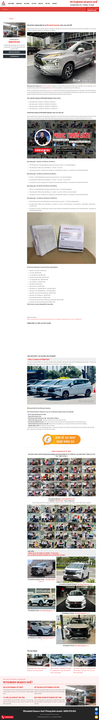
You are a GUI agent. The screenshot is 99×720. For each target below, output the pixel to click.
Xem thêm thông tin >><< (82, 645)
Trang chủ (5, 18)
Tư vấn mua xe (14, 56)
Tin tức (47, 3)
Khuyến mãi (5, 9)
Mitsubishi (50, 90)
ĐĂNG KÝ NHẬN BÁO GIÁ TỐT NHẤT (61, 451)
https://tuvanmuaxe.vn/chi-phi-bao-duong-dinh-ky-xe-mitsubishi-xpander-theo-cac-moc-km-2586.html (54, 319)
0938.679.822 (59, 501)
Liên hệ (54, 3)
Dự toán (26, 3)
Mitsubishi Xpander (53, 25)
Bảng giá (19, 3)
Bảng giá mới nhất (14, 52)
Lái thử (34, 3)
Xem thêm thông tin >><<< (85, 584)
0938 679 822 (9, 717)
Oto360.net (59, 717)
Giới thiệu (11, 3)
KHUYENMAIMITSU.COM (68, 499)
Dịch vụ (40, 3)
